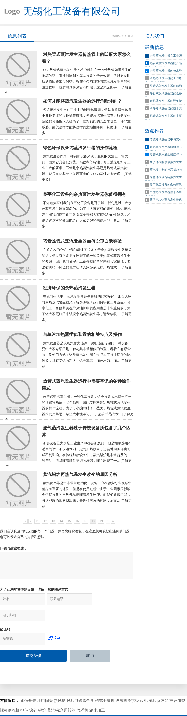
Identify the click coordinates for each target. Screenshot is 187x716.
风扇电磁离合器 (80, 687)
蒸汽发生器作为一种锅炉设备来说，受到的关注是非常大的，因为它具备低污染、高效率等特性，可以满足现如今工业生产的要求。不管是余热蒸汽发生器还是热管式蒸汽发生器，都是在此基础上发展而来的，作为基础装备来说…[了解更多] (87, 168)
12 (45, 523)
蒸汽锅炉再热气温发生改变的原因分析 (80, 476)
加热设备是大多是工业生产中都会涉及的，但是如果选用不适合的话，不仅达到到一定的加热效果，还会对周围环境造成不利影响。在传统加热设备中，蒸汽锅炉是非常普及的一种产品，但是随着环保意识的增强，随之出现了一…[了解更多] (68, 457)
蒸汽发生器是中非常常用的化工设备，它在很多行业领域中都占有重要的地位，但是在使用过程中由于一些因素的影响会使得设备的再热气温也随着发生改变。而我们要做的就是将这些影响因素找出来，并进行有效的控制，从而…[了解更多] (87, 497)
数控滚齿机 (138, 687)
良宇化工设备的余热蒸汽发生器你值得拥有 (84, 195)
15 (69, 523)
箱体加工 (97, 697)
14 (61, 523)
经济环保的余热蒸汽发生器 (69, 289)
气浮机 (82, 697)
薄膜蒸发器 (158, 687)
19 (101, 523)
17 (85, 523)
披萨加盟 (177, 687)
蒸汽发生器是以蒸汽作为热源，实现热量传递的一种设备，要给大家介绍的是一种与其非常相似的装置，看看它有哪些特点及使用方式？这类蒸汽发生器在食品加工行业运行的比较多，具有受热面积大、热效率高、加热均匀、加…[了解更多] (87, 356)
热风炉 (59, 687)
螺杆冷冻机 (9, 697)
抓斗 (24, 697)
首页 (130, 36)
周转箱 (69, 697)
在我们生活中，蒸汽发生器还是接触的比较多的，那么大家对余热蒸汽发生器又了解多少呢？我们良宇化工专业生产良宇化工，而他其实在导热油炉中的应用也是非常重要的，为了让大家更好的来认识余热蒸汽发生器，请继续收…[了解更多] (87, 309)
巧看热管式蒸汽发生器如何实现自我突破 (82, 242)
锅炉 (42, 697)
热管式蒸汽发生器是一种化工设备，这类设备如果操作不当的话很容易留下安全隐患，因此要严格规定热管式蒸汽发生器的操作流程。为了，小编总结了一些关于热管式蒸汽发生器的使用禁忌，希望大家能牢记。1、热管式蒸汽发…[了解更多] (69, 410)
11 (37, 523)
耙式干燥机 (104, 687)
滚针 (33, 697)
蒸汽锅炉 (55, 697)
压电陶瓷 (45, 687)
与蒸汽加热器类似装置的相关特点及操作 (82, 336)
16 (77, 523)
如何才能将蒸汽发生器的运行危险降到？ (82, 101)
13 (53, 523)
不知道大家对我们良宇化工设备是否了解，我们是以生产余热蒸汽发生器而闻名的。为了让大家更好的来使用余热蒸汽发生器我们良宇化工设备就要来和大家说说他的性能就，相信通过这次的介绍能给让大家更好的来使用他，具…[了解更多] (87, 215)
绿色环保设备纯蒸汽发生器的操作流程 (80, 148)
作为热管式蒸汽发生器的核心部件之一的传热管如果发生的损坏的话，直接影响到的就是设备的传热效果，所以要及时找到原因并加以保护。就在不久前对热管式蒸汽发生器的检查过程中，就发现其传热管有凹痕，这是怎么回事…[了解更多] (68, 82)
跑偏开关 (28, 687)
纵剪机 (121, 687)
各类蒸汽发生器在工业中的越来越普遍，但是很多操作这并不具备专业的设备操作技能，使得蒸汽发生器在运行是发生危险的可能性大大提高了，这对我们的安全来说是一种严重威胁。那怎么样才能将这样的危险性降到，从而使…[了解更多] (87, 122)
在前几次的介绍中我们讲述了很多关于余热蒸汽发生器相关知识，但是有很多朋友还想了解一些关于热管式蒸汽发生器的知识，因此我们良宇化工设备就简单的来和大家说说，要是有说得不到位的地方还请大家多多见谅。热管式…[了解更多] (87, 262)
